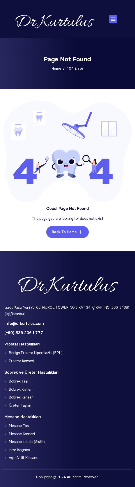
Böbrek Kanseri (21, 397)
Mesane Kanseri (22, 434)
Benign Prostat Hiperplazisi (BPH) (35, 353)
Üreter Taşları (20, 405)
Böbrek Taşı (18, 381)
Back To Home (64, 232)
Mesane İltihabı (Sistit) (27, 441)
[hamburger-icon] (113, 19)
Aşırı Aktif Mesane (23, 457)
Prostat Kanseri (21, 361)
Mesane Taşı (19, 425)
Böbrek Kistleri (20, 389)
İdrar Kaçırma (19, 450)
